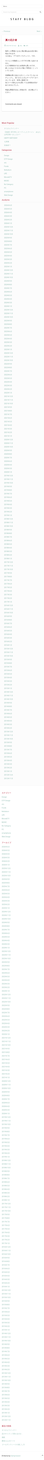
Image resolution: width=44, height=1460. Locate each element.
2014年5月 (8, 717)
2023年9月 (8, 321)
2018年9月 (8, 530)
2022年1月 (8, 393)
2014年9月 (8, 703)
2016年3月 (8, 638)
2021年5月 (8, 422)
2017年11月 (8, 566)
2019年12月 (8, 476)
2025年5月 (8, 252)
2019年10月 (8, 483)
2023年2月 (8, 346)
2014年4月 (8, 721)
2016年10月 (8, 613)
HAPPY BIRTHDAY (10, 138)
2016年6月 (8, 627)
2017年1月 (8, 602)
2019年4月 (8, 504)
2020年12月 (8, 440)
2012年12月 (8, 775)
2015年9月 (8, 659)
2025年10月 (8, 234)
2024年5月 (8, 295)
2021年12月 (8, 396)
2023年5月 (8, 335)
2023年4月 (8, 339)
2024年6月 (8, 292)
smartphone (8, 191)
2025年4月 (8, 256)
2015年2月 (8, 685)
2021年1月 (8, 436)
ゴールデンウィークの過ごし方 (13, 1444)
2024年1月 (8, 306)
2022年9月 (8, 364)
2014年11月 (8, 696)
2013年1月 (8, 771)
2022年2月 (8, 389)
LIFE (27, 46)
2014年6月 (8, 714)
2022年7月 (8, 371)
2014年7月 (8, 710)
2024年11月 (8, 274)
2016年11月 (8, 609)
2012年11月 (8, 778)
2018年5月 (8, 544)
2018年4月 (8, 548)
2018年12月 (8, 519)
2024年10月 (8, 277)
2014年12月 (8, 692)
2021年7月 (8, 414)
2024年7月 (8, 288)
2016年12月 (8, 605)
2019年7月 (8, 494)
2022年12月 (8, 353)
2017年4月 (8, 591)
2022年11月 (8, 357)
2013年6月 (8, 753)
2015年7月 (8, 667)
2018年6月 (8, 540)
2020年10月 (8, 447)
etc (5, 163)
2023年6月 (8, 331)
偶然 (3, 1437)
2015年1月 (8, 688)
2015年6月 (8, 670)
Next (39, 31)
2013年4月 (8, 760)
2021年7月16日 (11, 46)
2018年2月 (8, 555)
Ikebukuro (7, 170)
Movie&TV (8, 177)
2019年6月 (8, 497)
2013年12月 (8, 732)
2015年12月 (8, 649)
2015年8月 (8, 663)
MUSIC (6, 181)
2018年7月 (8, 537)
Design (6, 155)
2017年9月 (8, 573)
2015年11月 (8, 652)
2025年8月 (8, 241)
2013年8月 (8, 746)
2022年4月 (8, 382)
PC (5, 188)
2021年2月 (8, 432)
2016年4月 (8, 634)
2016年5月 (8, 631)
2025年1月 (8, 266)
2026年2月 (8, 220)
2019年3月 (8, 508)
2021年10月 (8, 403)
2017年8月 (8, 577)
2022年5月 (8, 378)
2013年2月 (8, 768)
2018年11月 (8, 522)
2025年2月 (8, 263)
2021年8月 (8, 411)
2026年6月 (8, 205)
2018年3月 (8, 551)
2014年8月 (8, 706)
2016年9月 (8, 616)
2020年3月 (8, 468)
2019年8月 (8, 490)
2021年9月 (8, 407)
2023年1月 (8, 349)
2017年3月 (8, 595)
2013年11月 (8, 735)
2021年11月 (8, 400)
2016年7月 (8, 623)
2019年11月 (8, 479)
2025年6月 (8, 248)
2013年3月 (8, 764)
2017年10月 (8, 569)
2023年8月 (8, 324)
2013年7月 (8, 750)
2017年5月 (8, 587)
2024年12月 (8, 270)
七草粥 (6, 142)
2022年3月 (8, 385)
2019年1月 (8, 515)
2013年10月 (8, 739)
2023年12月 (8, 310)
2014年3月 (8, 724)
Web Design (8, 195)
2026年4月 (8, 212)
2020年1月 (8, 472)
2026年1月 (8, 223)
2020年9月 (8, 450)
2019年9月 (8, 486)
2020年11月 (8, 443)
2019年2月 (8, 512)
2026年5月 (8, 209)
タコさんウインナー (11, 128)
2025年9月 (8, 238)
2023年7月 (8, 328)
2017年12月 (8, 562)
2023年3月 (8, 342)
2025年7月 (8, 245)
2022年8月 (8, 367)
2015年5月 (8, 674)
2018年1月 (8, 559)
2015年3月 (8, 681)
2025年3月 (8, 259)
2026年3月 (8, 216)
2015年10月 (8, 656)
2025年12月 (8, 227)
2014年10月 (8, 699)
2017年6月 (8, 584)
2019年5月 (8, 501)
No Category (8, 184)
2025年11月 (8, 230)
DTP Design (8, 159)
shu (21, 46)
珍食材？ (7, 145)
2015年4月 (8, 677)
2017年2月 (8, 598)
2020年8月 (8, 454)
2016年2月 (8, 641)
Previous (6, 31)
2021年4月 (8, 425)
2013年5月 (8, 757)
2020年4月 (8, 465)
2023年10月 (8, 317)
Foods (6, 166)
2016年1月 (8, 645)
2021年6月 (8, 418)
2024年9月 (8, 281)
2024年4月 (8, 299)
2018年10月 (8, 526)
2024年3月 (8, 303)
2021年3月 (8, 429)
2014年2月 (8, 728)
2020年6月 (8, 461)
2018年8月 (8, 533)
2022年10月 (8, 360)
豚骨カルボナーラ (8, 1441)
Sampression (16, 1456)
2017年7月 (8, 580)
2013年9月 (8, 742)
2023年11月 (8, 313)
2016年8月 (8, 620)
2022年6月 (8, 375)
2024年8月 (8, 285)
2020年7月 (8, 458)
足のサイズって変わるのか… (12, 1434)
